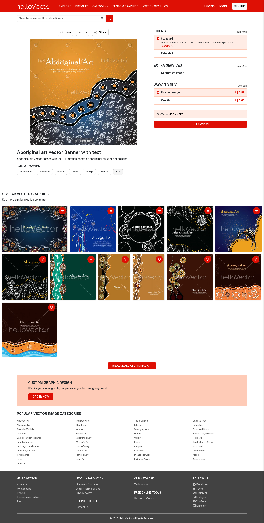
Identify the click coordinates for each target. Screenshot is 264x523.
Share (100, 32)
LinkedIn (199, 505)
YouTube (200, 501)
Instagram (200, 497)
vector (75, 171)
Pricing (209, 6)
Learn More (241, 32)
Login (223, 6)
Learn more (167, 46)
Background (26, 171)
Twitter (198, 488)
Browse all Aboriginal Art (132, 365)
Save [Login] (65, 32)
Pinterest (200, 493)
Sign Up (239, 6)
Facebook (200, 484)
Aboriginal (45, 171)
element (104, 171)
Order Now (41, 396)
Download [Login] (201, 124)
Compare (242, 85)
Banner (61, 171)
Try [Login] (82, 32)
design (89, 171)
